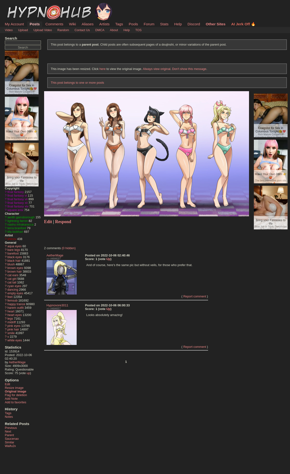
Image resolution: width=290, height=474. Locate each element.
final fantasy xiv (18, 206)
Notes (9, 417)
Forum (149, 24)
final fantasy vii (17, 199)
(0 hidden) (69, 248)
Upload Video (43, 30)
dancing (12, 289)
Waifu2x (10, 446)
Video (9, 30)
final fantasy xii (17, 203)
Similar (9, 442)
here (102, 69)
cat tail (11, 282)
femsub (12, 300)
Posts (35, 24)
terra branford (16, 228)
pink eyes (13, 326)
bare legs (13, 250)
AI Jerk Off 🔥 (243, 24)
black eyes (14, 257)
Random (63, 30)
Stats (164, 24)
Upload (23, 30)
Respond (63, 221)
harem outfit (15, 307)
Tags (119, 24)
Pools (133, 24)
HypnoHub (18, 5)
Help (178, 24)
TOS (138, 30)
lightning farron (17, 221)
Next (8, 431)
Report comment (194, 296)
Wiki (72, 24)
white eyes (14, 340)
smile (11, 333)
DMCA (99, 30)
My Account (14, 24)
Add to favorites (15, 402)
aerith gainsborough (21, 217)
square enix (15, 210)
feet (10, 297)
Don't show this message (189, 69)
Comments (54, 24)
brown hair (14, 271)
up (28, 373)
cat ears (13, 275)
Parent (9, 435)
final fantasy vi (17, 195)
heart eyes (14, 315)
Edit (7, 384)
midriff (11, 322)
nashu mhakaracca (20, 224)
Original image (15, 391)
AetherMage (17, 362)
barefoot (13, 253)
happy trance (16, 304)
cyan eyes (14, 286)
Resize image (14, 388)
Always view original (156, 69)
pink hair (13, 329)
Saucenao (12, 438)
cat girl (12, 279)
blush (11, 264)
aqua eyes (14, 246)
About (114, 30)
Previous (11, 428)
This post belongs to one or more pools (77, 82)
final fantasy (15, 192)
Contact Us (82, 30)
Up (108, 259)
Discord (194, 24)
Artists (104, 24)
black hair (14, 260)
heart (10, 311)
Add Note (11, 398)
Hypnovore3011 (57, 305)
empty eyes (15, 293)
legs (10, 318)
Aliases (88, 24)
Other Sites (215, 24)
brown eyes (15, 268)
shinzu (11, 239)
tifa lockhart (15, 232)
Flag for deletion (16, 395)
